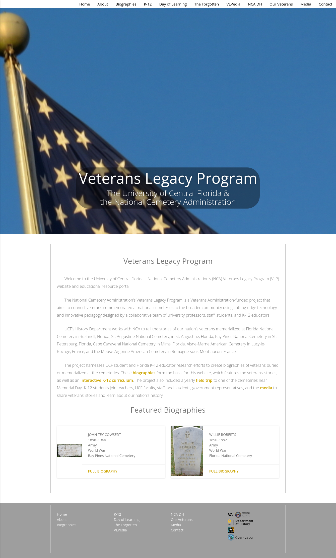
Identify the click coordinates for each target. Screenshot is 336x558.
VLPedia (233, 4)
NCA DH (255, 4)
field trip (204, 380)
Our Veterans (281, 4)
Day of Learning (173, 4)
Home (84, 4)
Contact (325, 4)
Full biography (102, 471)
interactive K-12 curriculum (107, 380)
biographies (144, 373)
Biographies (126, 4)
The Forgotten (206, 4)
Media (305, 4)
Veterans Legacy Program (168, 178)
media (266, 388)
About (102, 4)
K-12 (148, 4)
